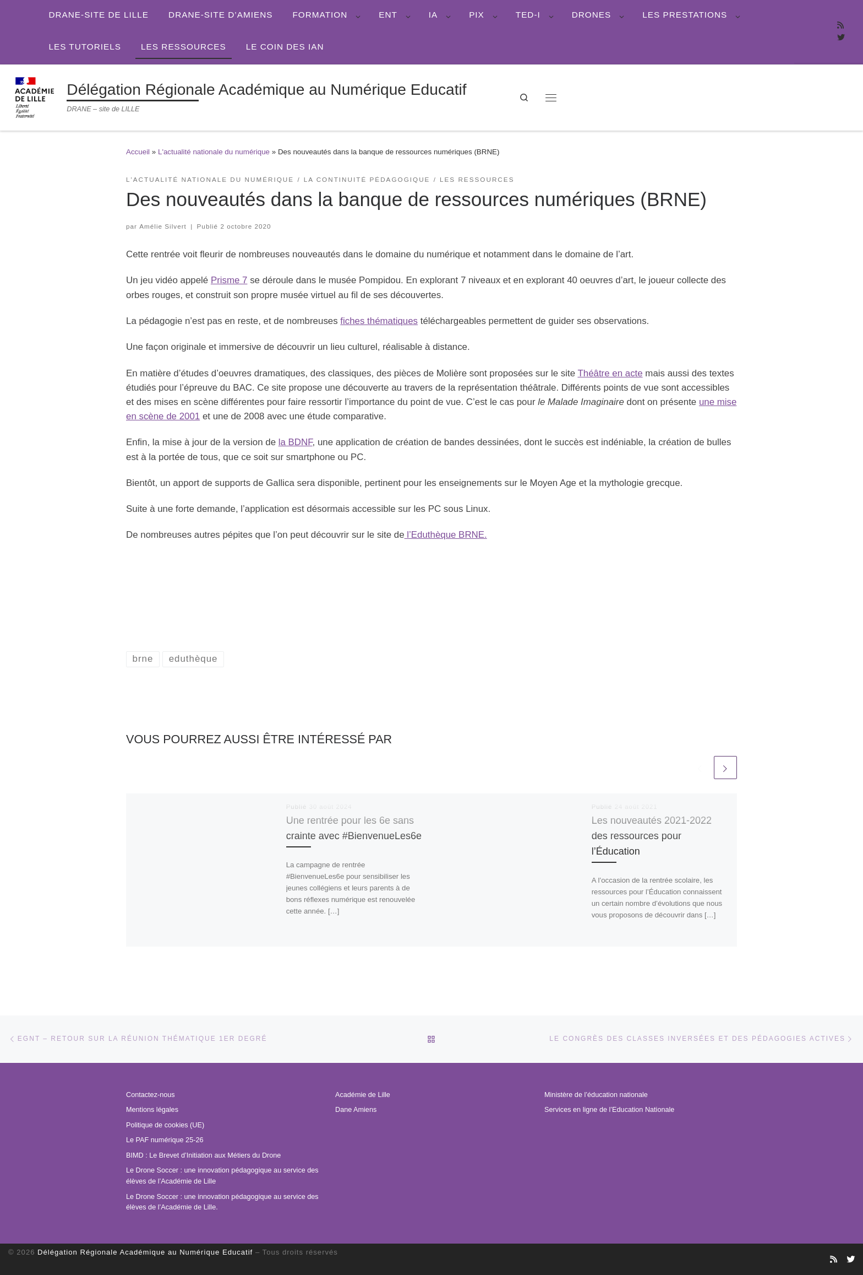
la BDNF (295, 442)
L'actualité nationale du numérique (214, 152)
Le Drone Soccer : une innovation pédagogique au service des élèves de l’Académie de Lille (222, 1175)
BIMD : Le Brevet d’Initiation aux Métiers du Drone (203, 1155)
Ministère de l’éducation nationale (596, 1095)
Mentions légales (152, 1110)
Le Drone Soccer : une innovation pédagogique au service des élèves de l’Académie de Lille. (222, 1202)
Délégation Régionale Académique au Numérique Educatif (145, 1252)
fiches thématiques (379, 321)
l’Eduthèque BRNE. (446, 535)
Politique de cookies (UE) (165, 1125)
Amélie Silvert (163, 226)
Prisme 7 (229, 280)
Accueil (138, 152)
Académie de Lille (362, 1095)
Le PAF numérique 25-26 (164, 1140)
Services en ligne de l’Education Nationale (609, 1110)
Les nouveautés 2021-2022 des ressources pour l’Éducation (652, 835)
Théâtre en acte (609, 373)
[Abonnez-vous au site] (840, 26)
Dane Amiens (355, 1110)
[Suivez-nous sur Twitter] (841, 38)
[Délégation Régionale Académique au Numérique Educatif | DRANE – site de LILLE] (35, 96)
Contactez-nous (150, 1095)
